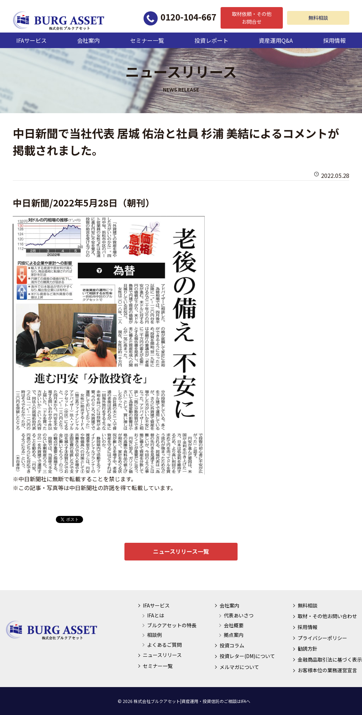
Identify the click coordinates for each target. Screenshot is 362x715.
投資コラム (232, 645)
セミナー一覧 (147, 40)
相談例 (154, 634)
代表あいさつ (238, 615)
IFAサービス (31, 40)
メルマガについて (239, 666)
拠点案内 (234, 634)
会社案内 (88, 40)
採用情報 (334, 40)
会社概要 (234, 625)
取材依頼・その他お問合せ (252, 17)
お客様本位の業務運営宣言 (327, 670)
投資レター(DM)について (247, 655)
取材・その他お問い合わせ (327, 616)
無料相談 (318, 17)
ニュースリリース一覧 (181, 551)
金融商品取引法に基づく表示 (330, 659)
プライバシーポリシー (322, 637)
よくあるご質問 (164, 644)
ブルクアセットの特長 (172, 625)
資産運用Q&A (276, 40)
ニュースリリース (162, 654)
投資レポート (211, 40)
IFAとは (155, 615)
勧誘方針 (307, 648)
